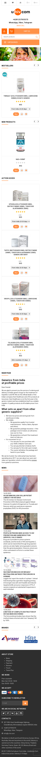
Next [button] (38, 65)
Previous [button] (34, 65)
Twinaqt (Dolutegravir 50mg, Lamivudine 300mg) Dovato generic (20, 97)
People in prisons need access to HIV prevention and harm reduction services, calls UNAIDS (18, 535)
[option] (20, 54)
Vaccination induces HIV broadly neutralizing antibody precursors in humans (19, 574)
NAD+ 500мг (20, 159)
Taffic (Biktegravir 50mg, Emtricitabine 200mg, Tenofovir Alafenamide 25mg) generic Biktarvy (20, 252)
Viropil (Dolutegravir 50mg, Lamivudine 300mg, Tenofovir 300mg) (20, 300)
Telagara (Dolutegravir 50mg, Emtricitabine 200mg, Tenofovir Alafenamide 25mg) (20, 345)
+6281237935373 (20, 19)
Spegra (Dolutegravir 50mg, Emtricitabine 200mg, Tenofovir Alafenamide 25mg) (20, 206)
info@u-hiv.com (9, 733)
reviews (34, 460)
